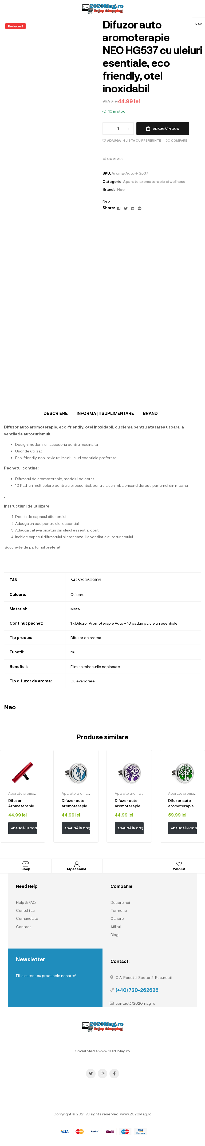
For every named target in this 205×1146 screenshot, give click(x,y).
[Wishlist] (179, 864)
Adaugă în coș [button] (24, 828)
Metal (75, 609)
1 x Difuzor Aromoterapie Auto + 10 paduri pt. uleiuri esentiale (124, 623)
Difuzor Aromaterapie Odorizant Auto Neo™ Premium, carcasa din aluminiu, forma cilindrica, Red (22, 803)
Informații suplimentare (105, 413)
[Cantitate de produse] (118, 129)
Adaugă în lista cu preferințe (134, 140)
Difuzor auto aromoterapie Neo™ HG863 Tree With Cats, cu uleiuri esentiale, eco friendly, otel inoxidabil (182, 803)
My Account (76, 869)
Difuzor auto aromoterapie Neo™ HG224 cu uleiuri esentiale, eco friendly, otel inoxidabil (76, 803)
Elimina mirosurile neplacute (95, 666)
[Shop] (25, 864)
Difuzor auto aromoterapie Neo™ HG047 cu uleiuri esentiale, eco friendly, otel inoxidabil (127, 803)
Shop (25, 869)
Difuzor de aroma (85, 637)
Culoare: (77, 594)
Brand (150, 413)
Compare (179, 140)
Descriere (56, 413)
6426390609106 (85, 580)
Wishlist (179, 869)
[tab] (56, 413)
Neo (198, 24)
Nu (72, 652)
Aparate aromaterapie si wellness (154, 181)
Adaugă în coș (166, 128)
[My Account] (77, 864)
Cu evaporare (82, 681)
